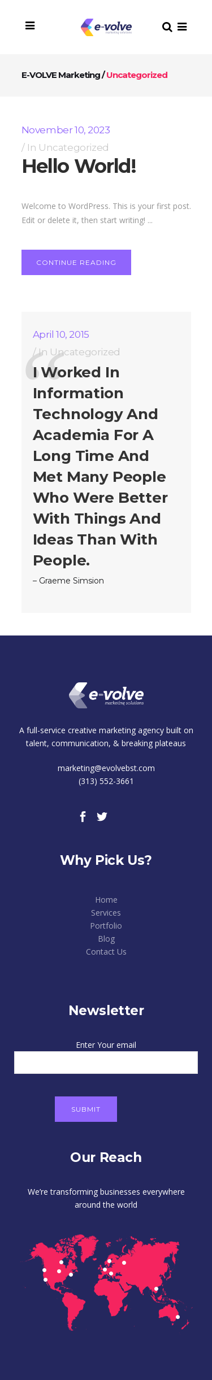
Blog (106, 938)
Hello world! (78, 166)
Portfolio (106, 925)
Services (106, 912)
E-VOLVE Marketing (60, 74)
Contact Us (106, 951)
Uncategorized (73, 147)
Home (106, 899)
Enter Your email (106, 1053)
